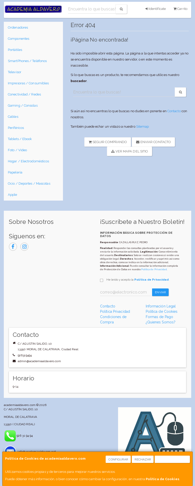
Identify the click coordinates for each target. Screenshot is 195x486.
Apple (12, 195)
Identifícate (155, 9)
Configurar (118, 459)
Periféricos (16, 128)
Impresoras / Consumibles (28, 83)
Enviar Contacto (153, 142)
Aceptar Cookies (172, 459)
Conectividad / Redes (24, 94)
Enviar (160, 292)
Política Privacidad (115, 311)
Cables (13, 117)
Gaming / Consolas (23, 105)
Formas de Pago (159, 317)
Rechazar (143, 459)
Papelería (15, 172)
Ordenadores (18, 27)
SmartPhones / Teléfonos (27, 61)
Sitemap (142, 126)
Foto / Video (17, 150)
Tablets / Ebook (20, 139)
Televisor (14, 72)
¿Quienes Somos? (161, 322)
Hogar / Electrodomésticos (28, 161)
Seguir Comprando (108, 142)
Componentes (18, 39)
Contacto (174, 111)
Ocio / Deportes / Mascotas (29, 183)
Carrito (180, 9)
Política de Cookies (162, 479)
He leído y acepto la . (137, 279)
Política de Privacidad (154, 269)
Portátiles (15, 50)
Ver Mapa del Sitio (129, 151)
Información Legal (161, 306)
